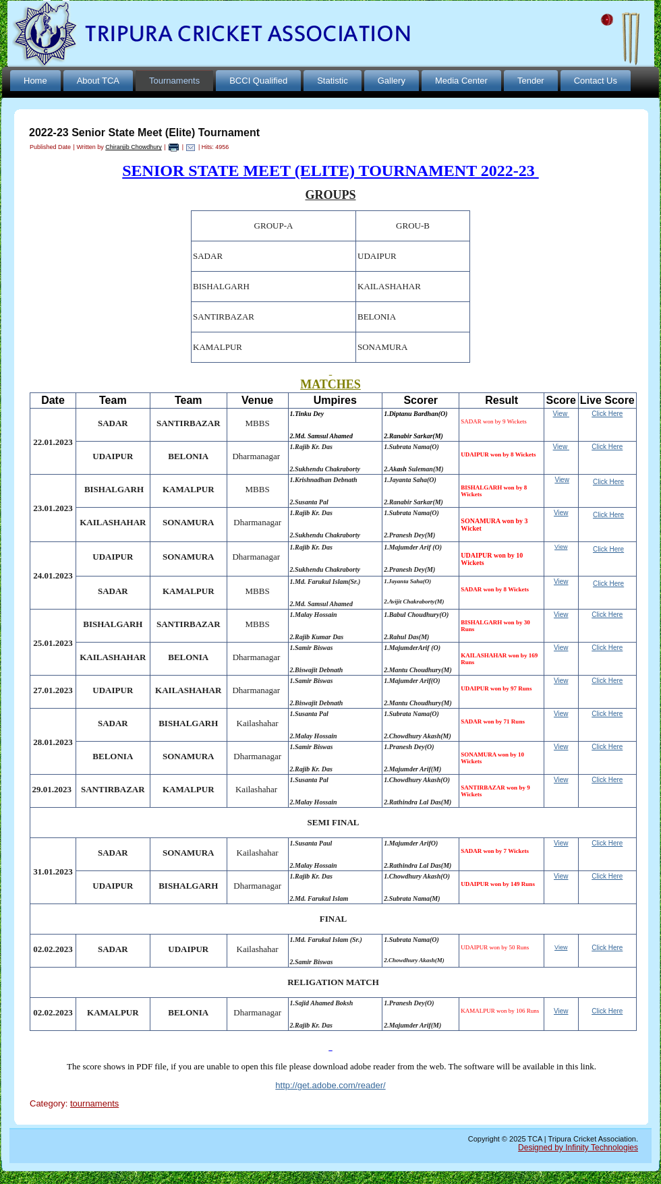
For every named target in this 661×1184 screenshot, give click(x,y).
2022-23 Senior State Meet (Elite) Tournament (144, 132)
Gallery (391, 81)
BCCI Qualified (258, 81)
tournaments (94, 1103)
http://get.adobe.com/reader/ (330, 1085)
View (560, 413)
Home (35, 81)
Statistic (332, 81)
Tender (530, 81)
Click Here (607, 614)
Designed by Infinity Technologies (578, 1147)
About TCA (98, 81)
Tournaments (174, 81)
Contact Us (595, 81)
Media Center (461, 81)
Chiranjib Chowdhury (133, 147)
